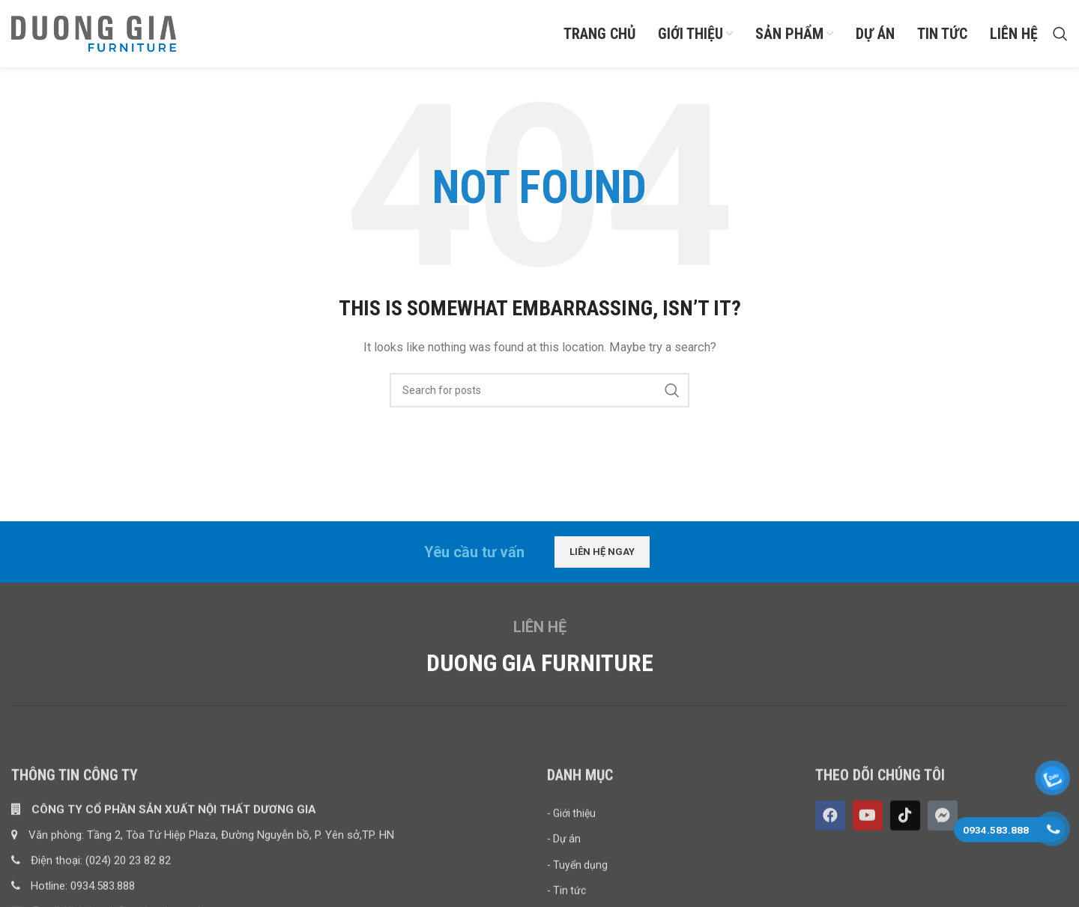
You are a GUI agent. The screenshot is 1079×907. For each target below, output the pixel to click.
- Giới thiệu (571, 889)
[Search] (1060, 34)
